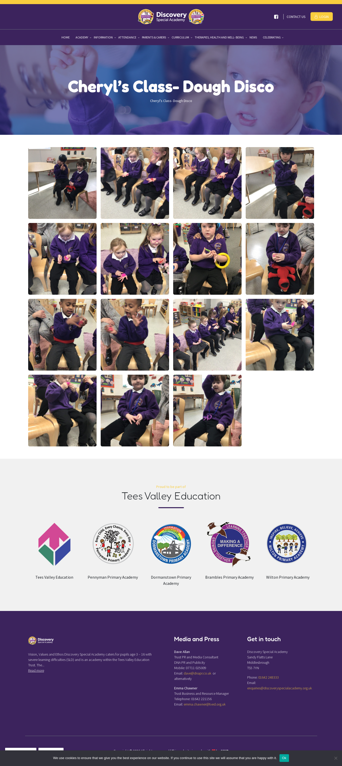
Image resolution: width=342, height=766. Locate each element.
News (253, 37)
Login (322, 16)
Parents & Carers (154, 37)
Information (103, 37)
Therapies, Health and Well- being (219, 37)
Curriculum (181, 37)
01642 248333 (268, 677)
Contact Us (296, 16)
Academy (82, 37)
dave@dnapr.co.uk (197, 673)
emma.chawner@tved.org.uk (204, 704)
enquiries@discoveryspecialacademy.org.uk (279, 688)
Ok (284, 758)
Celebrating (272, 37)
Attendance (127, 37)
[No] (335, 758)
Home (65, 37)
